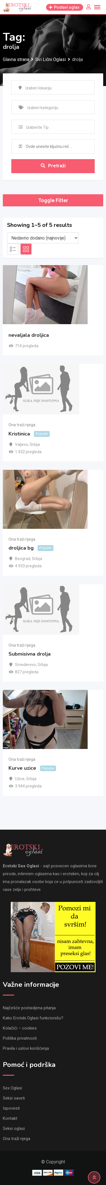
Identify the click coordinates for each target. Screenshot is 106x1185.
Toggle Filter (53, 200)
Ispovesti (11, 1108)
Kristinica (19, 433)
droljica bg (21, 548)
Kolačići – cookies (20, 1028)
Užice (20, 779)
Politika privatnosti (20, 1038)
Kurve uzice (22, 768)
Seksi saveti (14, 1098)
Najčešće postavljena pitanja (29, 1007)
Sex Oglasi (12, 1088)
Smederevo (25, 664)
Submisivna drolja (29, 654)
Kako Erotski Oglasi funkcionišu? (33, 1018)
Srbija (35, 444)
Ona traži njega (21, 425)
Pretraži (53, 165)
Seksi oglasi (14, 1128)
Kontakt (10, 1118)
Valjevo (21, 444)
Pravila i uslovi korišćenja (26, 1048)
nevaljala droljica (28, 335)
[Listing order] (43, 237)
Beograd (22, 558)
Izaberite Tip (37, 127)
